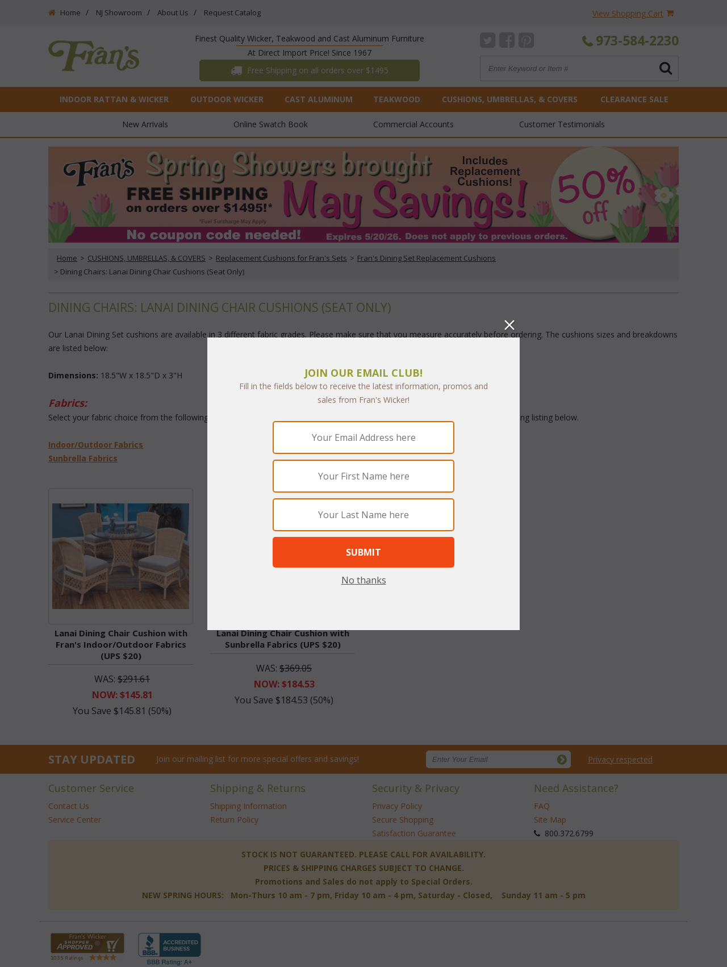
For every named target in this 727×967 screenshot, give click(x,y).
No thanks (363, 580)
